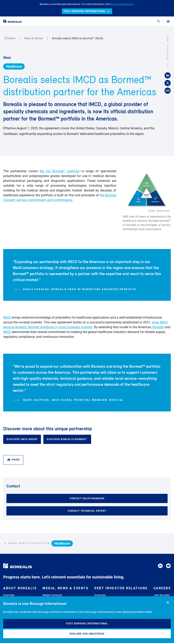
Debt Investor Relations (121, 588)
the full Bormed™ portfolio (59, 171)
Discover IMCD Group (22, 439)
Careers (162, 588)
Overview (9, 595)
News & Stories (34, 38)
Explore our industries (87, 633)
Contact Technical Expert (87, 510)
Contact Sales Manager (87, 498)
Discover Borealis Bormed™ (67, 439)
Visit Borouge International (87, 623)
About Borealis (20, 588)
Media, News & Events (66, 588)
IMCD (7, 317)
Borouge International (122, 4)
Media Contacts (52, 595)
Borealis (158, 327)
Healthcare (14, 66)
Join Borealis (162, 595)
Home (10, 38)
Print (13, 459)
